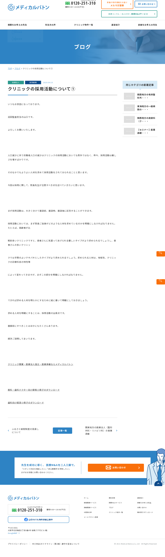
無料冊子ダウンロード (147, 510)
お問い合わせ (143, 505)
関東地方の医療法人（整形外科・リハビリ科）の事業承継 (98, 430)
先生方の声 (53, 24)
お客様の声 (89, 510)
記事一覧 (62, 430)
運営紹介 (113, 24)
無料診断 (113, 496)
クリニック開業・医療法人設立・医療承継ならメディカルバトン (40, 364)
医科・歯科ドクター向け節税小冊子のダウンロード (34, 389)
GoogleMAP (13, 533)
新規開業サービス (92, 501)
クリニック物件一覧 (83, 24)
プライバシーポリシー (18, 544)
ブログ (17, 68)
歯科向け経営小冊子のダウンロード (26, 402)
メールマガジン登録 (93, 515)
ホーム (87, 496)
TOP (10, 68)
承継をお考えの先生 (143, 24)
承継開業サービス (92, 505)
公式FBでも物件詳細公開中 (40, 519)
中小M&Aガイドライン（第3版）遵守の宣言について (56, 544)
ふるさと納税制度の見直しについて (25, 430)
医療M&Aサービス (117, 501)
